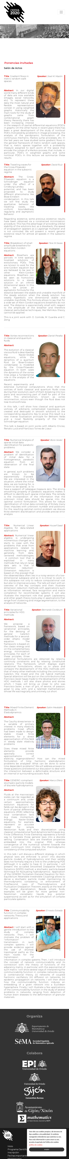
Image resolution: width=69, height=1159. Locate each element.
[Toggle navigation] (61, 12)
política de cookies (35, 1145)
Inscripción (13, 1152)
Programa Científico (18, 1149)
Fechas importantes (18, 1155)
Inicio (10, 1146)
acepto (46, 1149)
